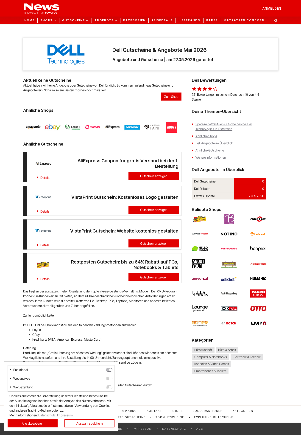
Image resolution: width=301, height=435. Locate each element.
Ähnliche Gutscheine (209, 150)
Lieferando (189, 20)
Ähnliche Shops (206, 136)
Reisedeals (162, 20)
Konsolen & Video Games (211, 364)
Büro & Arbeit (227, 350)
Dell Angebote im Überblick (214, 143)
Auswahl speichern (89, 423)
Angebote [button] (104, 20)
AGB (199, 428)
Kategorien (134, 20)
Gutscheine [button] (73, 20)
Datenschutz (174, 428)
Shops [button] (46, 20)
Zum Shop (171, 96)
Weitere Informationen (210, 157)
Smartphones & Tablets (210, 371)
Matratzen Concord (244, 20)
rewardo (129, 411)
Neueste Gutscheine (127, 417)
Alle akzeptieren (33, 423)
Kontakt (154, 411)
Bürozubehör (203, 350)
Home (29, 20)
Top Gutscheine (170, 417)
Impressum (142, 428)
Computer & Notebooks (210, 357)
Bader (212, 20)
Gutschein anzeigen (153, 176)
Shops (177, 411)
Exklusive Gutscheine (214, 417)
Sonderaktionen (208, 411)
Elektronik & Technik (247, 357)
